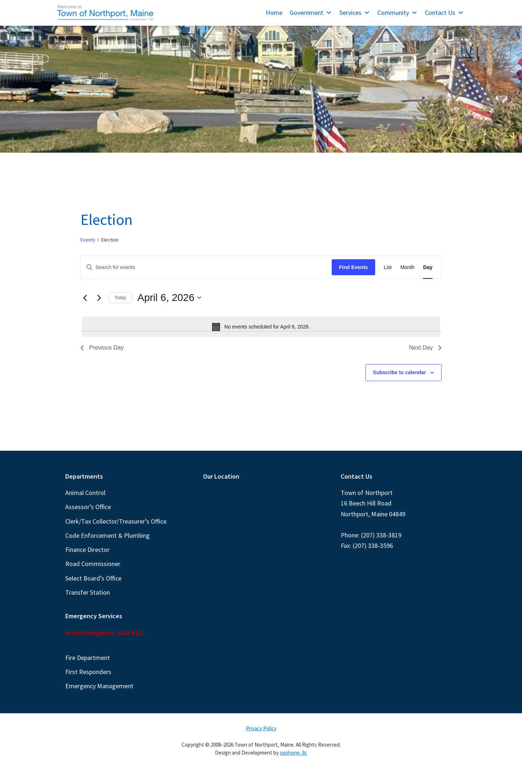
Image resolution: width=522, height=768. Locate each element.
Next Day (425, 347)
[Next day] (99, 297)
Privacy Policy (261, 728)
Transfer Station (87, 592)
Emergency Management (99, 686)
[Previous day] (84, 297)
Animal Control (85, 492)
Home (274, 12)
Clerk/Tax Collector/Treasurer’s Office (115, 521)
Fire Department (87, 657)
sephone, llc (293, 752)
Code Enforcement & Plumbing (107, 535)
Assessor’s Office (88, 507)
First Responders (88, 672)
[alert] (261, 327)
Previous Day (102, 347)
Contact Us (444, 12)
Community (397, 12)
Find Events (353, 267)
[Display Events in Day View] (427, 267)
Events (87, 239)
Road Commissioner (92, 564)
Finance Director (87, 549)
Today (120, 297)
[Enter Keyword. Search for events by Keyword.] (206, 267)
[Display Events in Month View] (407, 267)
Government (311, 12)
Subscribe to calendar (399, 372)
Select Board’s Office (93, 578)
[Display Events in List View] (388, 267)
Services (354, 12)
